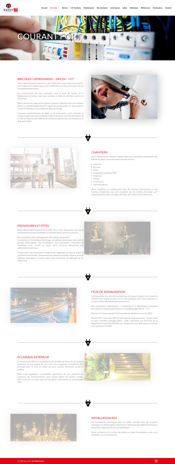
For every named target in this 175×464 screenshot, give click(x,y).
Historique (134, 8)
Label (125, 8)
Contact (168, 8)
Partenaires (157, 8)
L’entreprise (115, 8)
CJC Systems (76, 8)
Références (145, 8)
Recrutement (102, 8)
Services (53, 8)
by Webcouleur (38, 461)
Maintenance (89, 8)
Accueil (44, 8)
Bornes (65, 8)
